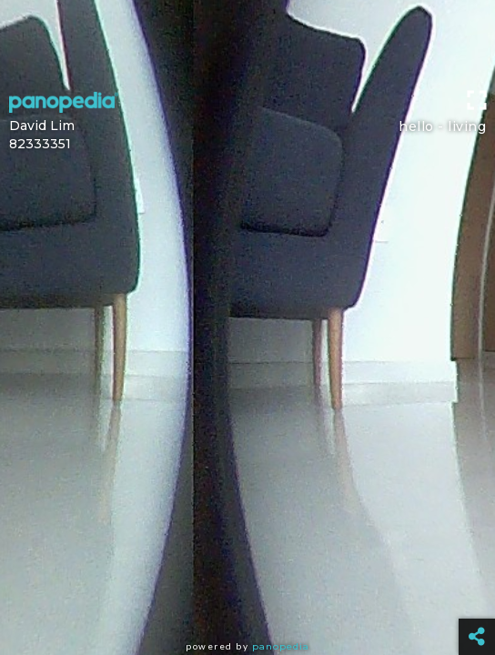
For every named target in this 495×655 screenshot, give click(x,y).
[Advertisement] (247, 41)
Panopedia (280, 646)
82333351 (40, 144)
